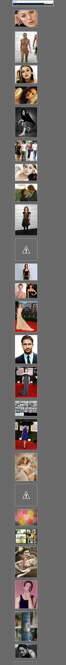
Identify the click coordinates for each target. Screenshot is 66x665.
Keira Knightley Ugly (18, 8)
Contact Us (17, 4)
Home (14, 3)
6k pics (15, 1)
